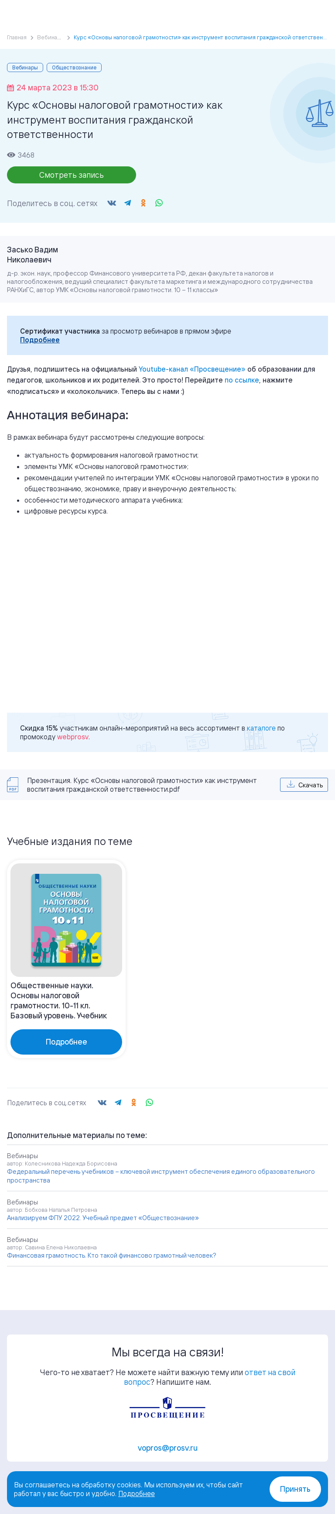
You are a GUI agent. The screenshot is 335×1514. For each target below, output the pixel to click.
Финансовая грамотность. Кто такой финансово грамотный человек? (111, 1255)
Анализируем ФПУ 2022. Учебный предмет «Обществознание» (103, 1218)
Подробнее (40, 339)
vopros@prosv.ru (168, 1448)
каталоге (261, 728)
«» (192, 369)
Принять (295, 1489)
